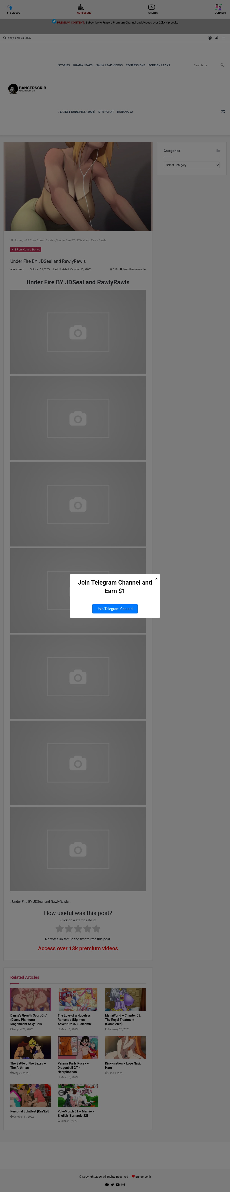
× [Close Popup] (156, 578)
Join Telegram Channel (115, 609)
